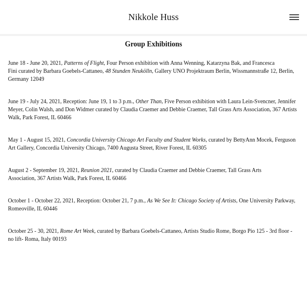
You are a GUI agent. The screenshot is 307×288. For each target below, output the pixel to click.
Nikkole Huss (153, 17)
